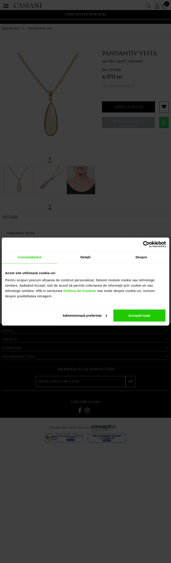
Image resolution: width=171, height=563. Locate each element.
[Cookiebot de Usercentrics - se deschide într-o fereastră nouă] (146, 244)
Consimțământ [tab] (29, 257)
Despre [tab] (141, 257)
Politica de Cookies (79, 290)
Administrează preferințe (85, 315)
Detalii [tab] (85, 257)
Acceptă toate (139, 315)
